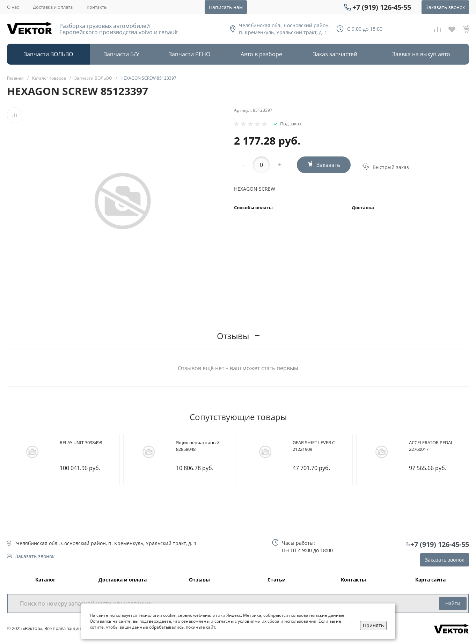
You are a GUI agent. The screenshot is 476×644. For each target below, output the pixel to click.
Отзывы (199, 580)
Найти (452, 603)
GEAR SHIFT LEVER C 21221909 (314, 446)
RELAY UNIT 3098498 (81, 442)
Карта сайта (430, 580)
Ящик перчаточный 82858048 (197, 446)
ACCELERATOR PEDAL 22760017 (431, 446)
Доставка (363, 208)
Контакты (97, 7)
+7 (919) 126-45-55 (381, 7)
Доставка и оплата (53, 7)
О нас (13, 7)
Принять (373, 625)
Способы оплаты (253, 208)
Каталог (45, 580)
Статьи (277, 580)
